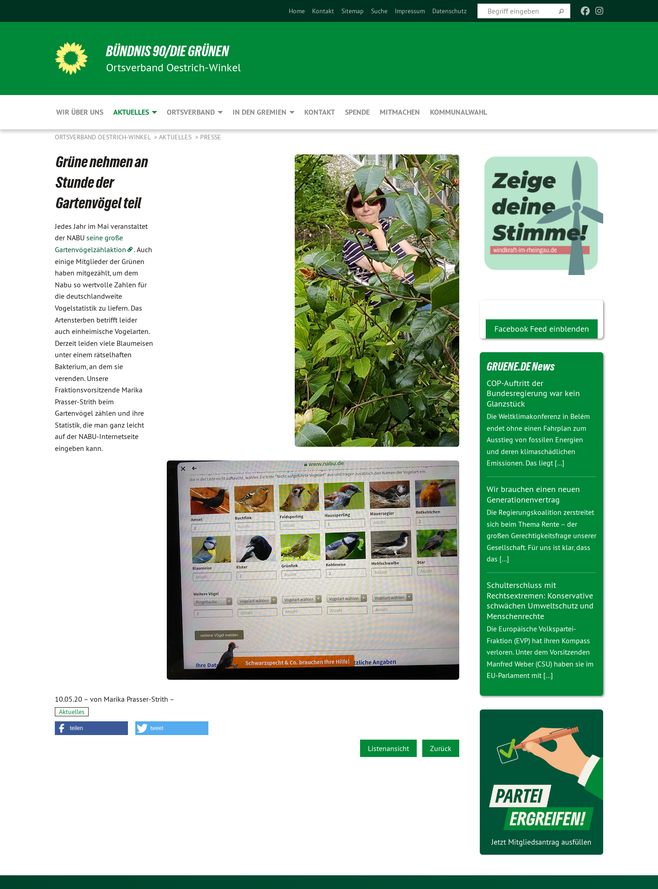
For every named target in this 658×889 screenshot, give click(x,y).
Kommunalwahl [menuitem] (458, 112)
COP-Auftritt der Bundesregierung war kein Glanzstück (533, 393)
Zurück (440, 748)
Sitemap (352, 11)
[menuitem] (297, 11)
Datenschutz (449, 11)
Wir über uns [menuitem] (79, 112)
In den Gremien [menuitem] (260, 112)
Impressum (410, 11)
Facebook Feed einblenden (541, 328)
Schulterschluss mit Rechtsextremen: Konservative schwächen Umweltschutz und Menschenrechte (540, 600)
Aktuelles (176, 137)
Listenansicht (388, 748)
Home (297, 11)
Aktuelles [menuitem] (131, 112)
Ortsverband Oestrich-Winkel (103, 137)
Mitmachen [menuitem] (400, 112)
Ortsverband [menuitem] (191, 112)
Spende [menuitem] (357, 112)
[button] (91, 728)
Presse (210, 137)
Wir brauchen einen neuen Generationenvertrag (533, 494)
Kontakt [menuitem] (319, 112)
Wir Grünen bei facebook (529, 307)
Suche (379, 11)
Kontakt (323, 11)
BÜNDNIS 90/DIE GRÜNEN (167, 51)
